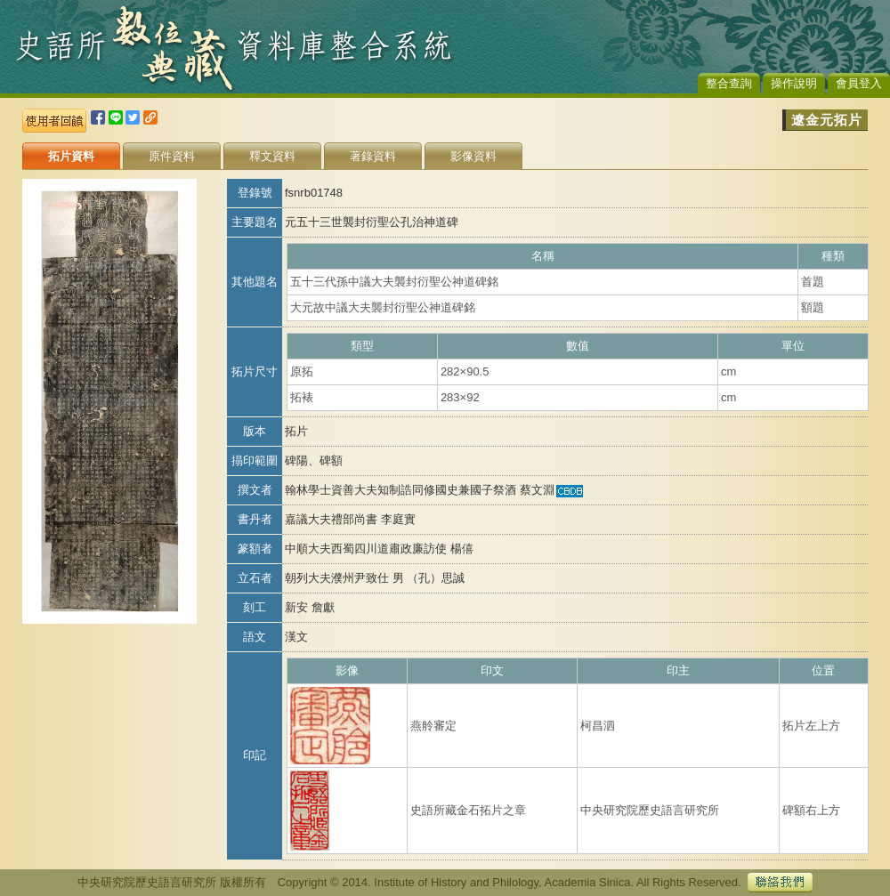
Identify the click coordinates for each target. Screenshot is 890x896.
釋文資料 (272, 156)
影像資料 (473, 156)
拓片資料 (71, 156)
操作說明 (794, 83)
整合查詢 (729, 83)
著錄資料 (373, 156)
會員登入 (859, 83)
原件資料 (172, 156)
